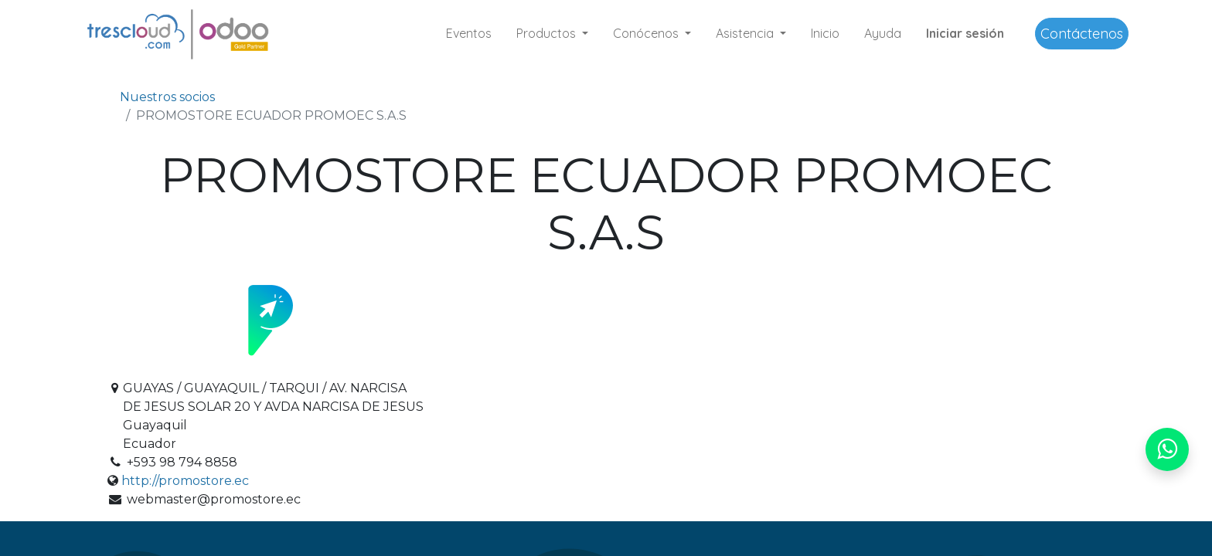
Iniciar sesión (965, 33)
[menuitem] (469, 33)
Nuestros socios (167, 97)
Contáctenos (1081, 33)
